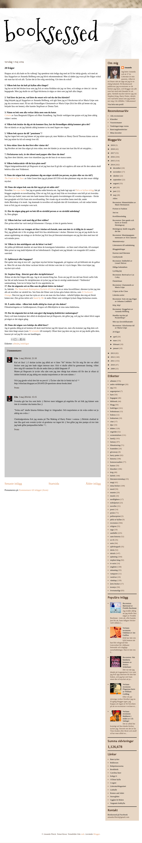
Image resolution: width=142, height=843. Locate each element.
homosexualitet (116, 462)
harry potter (114, 455)
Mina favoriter (116, 133)
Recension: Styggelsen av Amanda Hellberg (123, 310)
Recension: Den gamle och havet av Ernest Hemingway (123, 222)
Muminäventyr (118, 241)
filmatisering (115, 445)
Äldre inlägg (93, 483)
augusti (116, 183)
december (117, 168)
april (115, 336)
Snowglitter (114, 796)
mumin (113, 492)
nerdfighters (115, 499)
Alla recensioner (116, 116)
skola (112, 550)
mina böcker (115, 486)
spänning (113, 557)
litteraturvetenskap (117, 479)
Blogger (96, 834)
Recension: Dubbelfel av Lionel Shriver (122, 262)
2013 (113, 353)
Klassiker (114, 119)
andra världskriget (117, 384)
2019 (113, 145)
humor (112, 465)
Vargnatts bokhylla (117, 803)
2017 (113, 153)
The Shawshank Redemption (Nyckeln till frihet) (35, 289)
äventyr (113, 587)
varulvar (113, 577)
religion (113, 526)
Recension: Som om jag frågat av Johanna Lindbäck (125, 300)
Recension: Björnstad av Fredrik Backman (130, 605)
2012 (113, 357)
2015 (113, 160)
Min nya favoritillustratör (123, 322)
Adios (115, 198)
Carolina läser (115, 773)
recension (114, 523)
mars (115, 340)
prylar (112, 513)
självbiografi (115, 546)
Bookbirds (114, 769)
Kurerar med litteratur (121, 253)
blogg (112, 405)
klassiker (113, 469)
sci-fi (112, 540)
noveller (113, 506)
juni (115, 191)
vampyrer (114, 573)
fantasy (113, 442)
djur (111, 425)
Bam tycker (114, 759)
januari (116, 348)
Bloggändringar (119, 249)
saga (112, 529)
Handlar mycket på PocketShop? (120, 316)
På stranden (34, 331)
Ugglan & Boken (117, 800)
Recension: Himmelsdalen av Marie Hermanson (124, 203)
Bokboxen (114, 762)
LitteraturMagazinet (118, 786)
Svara (16, 388)
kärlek (112, 475)
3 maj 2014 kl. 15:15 (28, 397)
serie (112, 543)
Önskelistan (117, 281)
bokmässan (114, 411)
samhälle (113, 533)
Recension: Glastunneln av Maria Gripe (123, 286)
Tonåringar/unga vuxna (119, 126)
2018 (113, 149)
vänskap (113, 580)
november (117, 172)
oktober (116, 176)
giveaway (114, 452)
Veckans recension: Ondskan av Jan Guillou (129, 631)
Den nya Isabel (19, 190)
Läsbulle (113, 790)
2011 (113, 361)
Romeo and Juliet (117, 793)
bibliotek (113, 401)
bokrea (112, 415)
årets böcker (115, 584)
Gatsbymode (118, 257)
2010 (113, 365)
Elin (16, 358)
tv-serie (113, 563)
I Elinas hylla (115, 779)
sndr (82, 834)
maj (115, 195)
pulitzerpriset (115, 516)
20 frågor (116, 332)
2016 (113, 157)
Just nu (115, 212)
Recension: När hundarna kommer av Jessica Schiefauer (129, 662)
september (117, 179)
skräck (112, 553)
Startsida (54, 483)
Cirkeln (8, 115)
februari (116, 344)
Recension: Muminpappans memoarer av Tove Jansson (124, 236)
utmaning (114, 570)
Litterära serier (118, 295)
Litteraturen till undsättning (123, 245)
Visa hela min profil (116, 104)
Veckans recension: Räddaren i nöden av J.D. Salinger (128, 716)
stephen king (115, 560)
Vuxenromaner (116, 122)
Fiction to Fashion (120, 209)
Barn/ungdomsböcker (118, 129)
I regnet (113, 783)
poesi (112, 509)
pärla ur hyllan (116, 519)
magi (112, 482)
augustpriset (115, 391)
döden (112, 428)
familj (112, 438)
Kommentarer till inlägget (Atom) (33, 490)
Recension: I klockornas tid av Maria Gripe (123, 326)
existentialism (115, 435)
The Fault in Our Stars (14, 178)
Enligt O (113, 776)
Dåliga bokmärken (120, 267)
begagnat (113, 398)
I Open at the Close (120, 291)
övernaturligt (115, 590)
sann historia (115, 536)
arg (111, 388)
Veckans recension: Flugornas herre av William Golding (129, 689)
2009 (113, 368)
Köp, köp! (117, 305)
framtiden (114, 448)
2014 (113, 164)
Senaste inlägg (13, 483)
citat (111, 421)
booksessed (51, 32)
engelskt (113, 432)
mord (112, 489)
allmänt (16, 344)
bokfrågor (25, 344)
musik (112, 496)
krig (111, 472)
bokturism (114, 418)
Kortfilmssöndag (119, 216)
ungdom (113, 567)
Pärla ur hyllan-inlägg (84, 190)
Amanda (128, 67)
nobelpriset (114, 503)
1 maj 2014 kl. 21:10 (28, 358)
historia (113, 459)
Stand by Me (38, 298)
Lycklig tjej (117, 271)
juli (114, 187)
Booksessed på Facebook (118, 814)
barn (112, 394)
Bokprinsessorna (116, 766)
